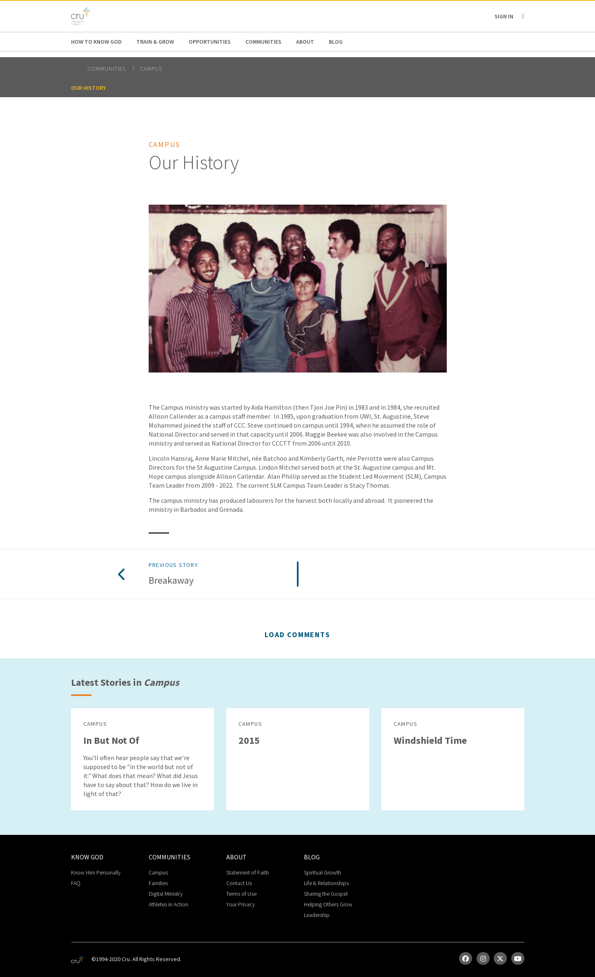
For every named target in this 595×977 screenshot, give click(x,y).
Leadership (317, 915)
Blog (336, 41)
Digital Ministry (166, 893)
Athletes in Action (168, 904)
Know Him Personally (95, 872)
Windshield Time (430, 740)
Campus (151, 68)
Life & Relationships (326, 883)
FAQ (75, 883)
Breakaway (171, 581)
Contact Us (239, 883)
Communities (263, 41)
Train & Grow (155, 41)
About (305, 41)
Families (158, 883)
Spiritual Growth (322, 872)
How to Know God (96, 41)
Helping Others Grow (328, 904)
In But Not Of (111, 740)
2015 (249, 740)
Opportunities (210, 41)
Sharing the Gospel (326, 893)
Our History (88, 87)
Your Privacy (240, 904)
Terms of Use (241, 893)
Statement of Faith (247, 872)
